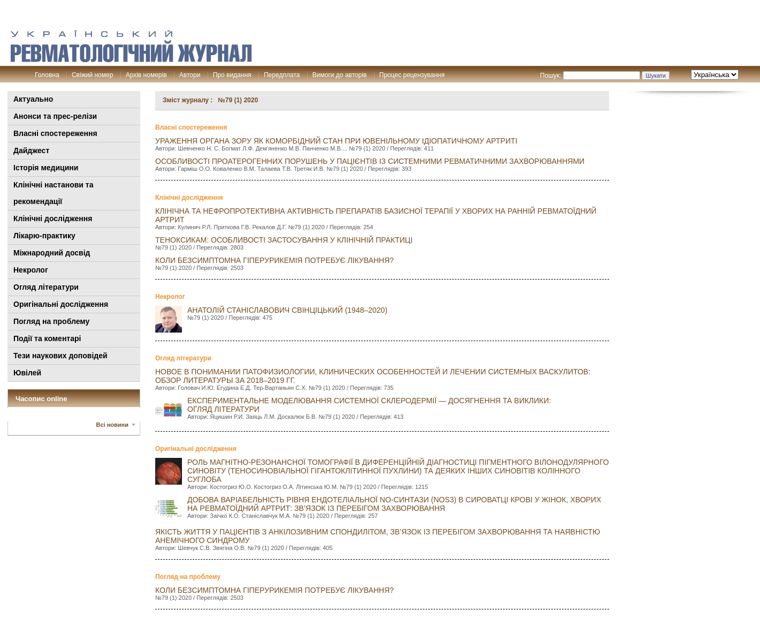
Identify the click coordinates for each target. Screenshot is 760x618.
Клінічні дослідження (52, 218)
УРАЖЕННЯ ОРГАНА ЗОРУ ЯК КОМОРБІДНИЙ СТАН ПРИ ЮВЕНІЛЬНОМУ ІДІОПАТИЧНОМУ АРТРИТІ (336, 141)
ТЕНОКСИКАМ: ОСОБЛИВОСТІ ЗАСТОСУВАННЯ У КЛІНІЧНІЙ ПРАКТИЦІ (284, 240)
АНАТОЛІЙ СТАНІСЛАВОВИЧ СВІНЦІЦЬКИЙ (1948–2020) (287, 310)
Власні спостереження (55, 133)
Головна (47, 75)
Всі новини (112, 424)
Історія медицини (45, 167)
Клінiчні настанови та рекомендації (53, 193)
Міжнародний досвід (51, 252)
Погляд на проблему (51, 321)
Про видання (232, 75)
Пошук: (550, 75)
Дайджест (31, 150)
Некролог (30, 270)
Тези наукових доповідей (60, 355)
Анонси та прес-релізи (55, 116)
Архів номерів (146, 75)
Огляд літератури (46, 287)
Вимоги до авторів (340, 75)
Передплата (282, 75)
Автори (190, 75)
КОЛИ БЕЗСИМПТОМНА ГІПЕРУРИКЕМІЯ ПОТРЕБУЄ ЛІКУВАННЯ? (274, 260)
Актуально (33, 99)
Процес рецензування (412, 75)
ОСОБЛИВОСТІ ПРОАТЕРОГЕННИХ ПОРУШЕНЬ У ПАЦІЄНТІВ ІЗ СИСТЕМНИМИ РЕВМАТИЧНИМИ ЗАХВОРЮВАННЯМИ (369, 161)
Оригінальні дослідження (60, 304)
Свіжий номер (92, 75)
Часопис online (41, 399)
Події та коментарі (47, 338)
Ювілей (27, 372)
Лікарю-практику (44, 235)
